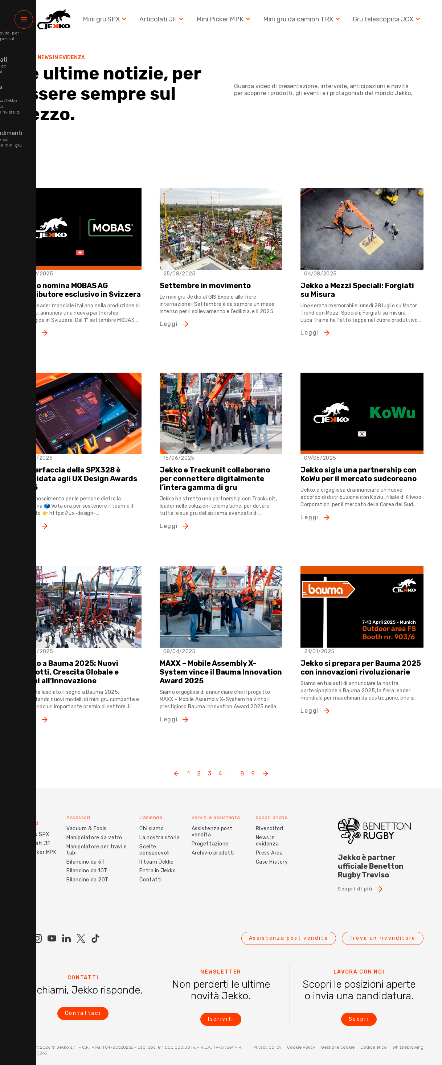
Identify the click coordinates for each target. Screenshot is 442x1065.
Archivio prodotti (211, 847)
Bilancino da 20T (83, 874)
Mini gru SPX (108, 21)
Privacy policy (267, 1047)
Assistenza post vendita (209, 826)
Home (26, 58)
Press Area (268, 847)
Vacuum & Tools (82, 823)
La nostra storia (156, 831)
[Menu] (24, 22)
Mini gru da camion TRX (304, 21)
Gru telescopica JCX (387, 21)
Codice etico (373, 1047)
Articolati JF (164, 21)
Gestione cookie (338, 1047)
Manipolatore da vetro (90, 831)
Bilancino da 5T (81, 856)
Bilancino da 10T (82, 865)
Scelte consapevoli (151, 843)
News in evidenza (266, 834)
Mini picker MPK (32, 849)
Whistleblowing (408, 1047)
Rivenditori (268, 823)
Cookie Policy (301, 1047)
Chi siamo (148, 823)
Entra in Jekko (154, 865)
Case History (271, 856)
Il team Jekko (153, 856)
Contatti (147, 874)
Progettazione (207, 838)
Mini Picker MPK (226, 21)
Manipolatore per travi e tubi (92, 843)
